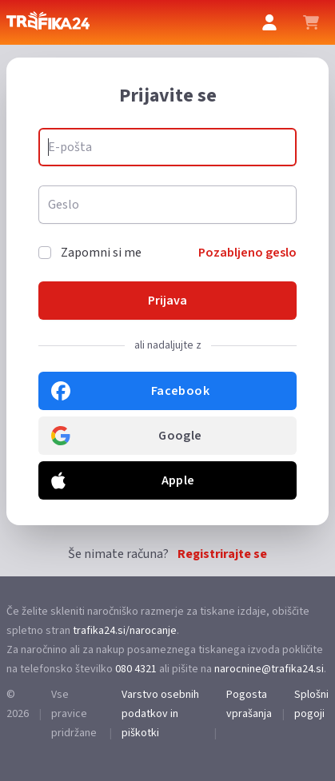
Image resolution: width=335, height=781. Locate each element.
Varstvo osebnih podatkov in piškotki (160, 714)
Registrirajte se (222, 554)
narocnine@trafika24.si (269, 669)
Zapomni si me (101, 252)
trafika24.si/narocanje (125, 631)
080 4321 (136, 669)
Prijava (167, 300)
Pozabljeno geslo (247, 252)
